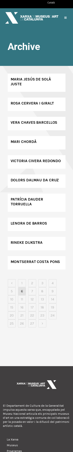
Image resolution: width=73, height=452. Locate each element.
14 (52, 299)
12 (32, 299)
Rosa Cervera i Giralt (32, 103)
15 (11, 307)
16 (21, 307)
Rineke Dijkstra (27, 242)
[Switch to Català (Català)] (51, 2)
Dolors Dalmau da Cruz (35, 180)
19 (52, 307)
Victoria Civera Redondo (36, 161)
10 (11, 299)
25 (12, 323)
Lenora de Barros (29, 223)
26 (22, 323)
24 (53, 315)
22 (32, 315)
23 (42, 315)
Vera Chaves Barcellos (34, 122)
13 (42, 299)
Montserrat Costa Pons (35, 262)
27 (32, 323)
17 (32, 307)
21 (21, 315)
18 (42, 307)
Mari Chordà (24, 141)
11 (22, 299)
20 (12, 315)
